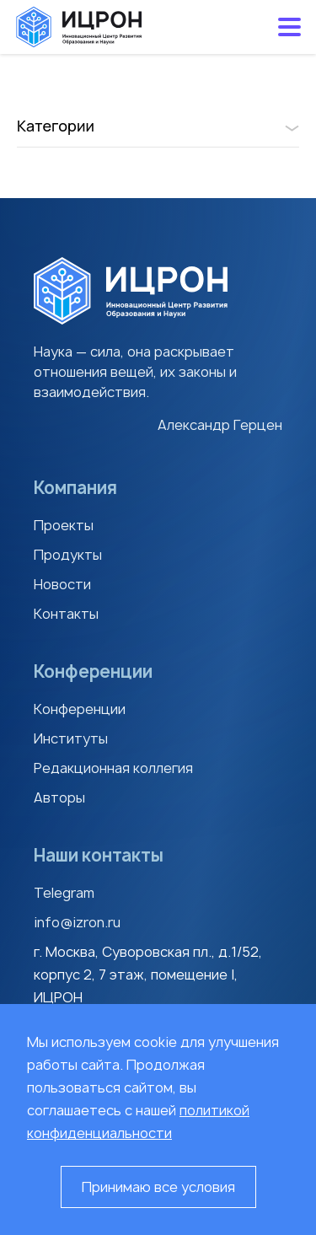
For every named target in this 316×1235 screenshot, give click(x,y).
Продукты (68, 554)
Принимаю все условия (158, 1187)
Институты (71, 738)
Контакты (66, 613)
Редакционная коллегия (113, 768)
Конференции (80, 709)
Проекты (64, 525)
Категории (158, 125)
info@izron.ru (77, 922)
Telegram (64, 892)
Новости (62, 584)
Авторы (59, 797)
